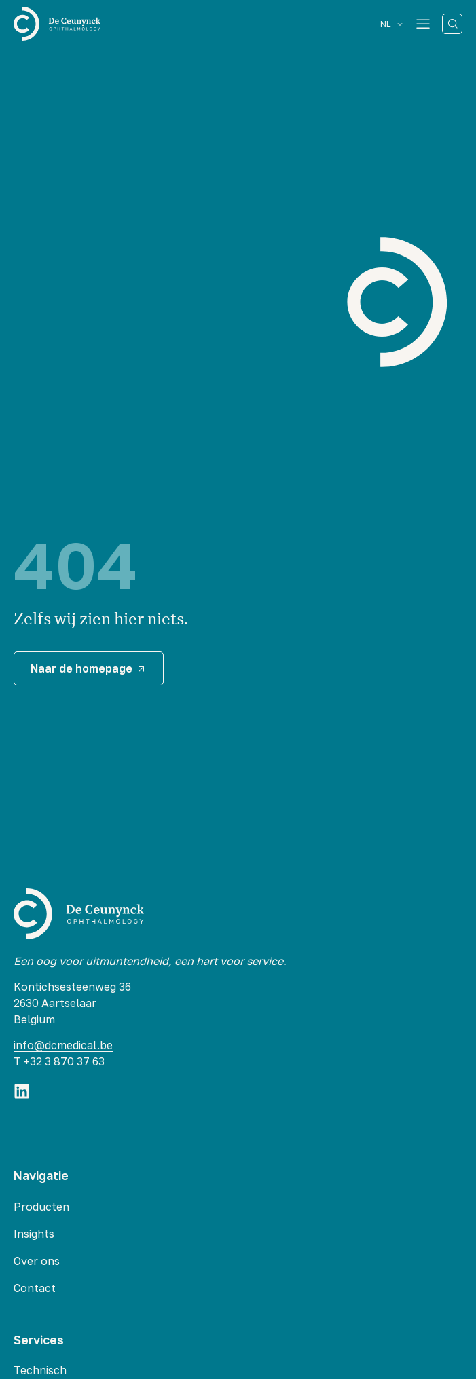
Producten (41, 1206)
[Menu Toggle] (423, 24)
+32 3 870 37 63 (65, 1061)
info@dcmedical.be (63, 1045)
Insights (34, 1234)
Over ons (37, 1261)
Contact (35, 1288)
